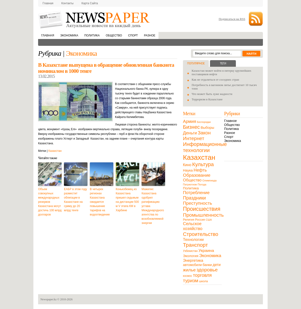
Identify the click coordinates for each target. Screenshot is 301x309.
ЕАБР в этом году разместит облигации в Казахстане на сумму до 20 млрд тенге (75, 200)
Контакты (67, 3)
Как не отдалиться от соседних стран (215, 79)
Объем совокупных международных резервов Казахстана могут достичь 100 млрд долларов (50, 202)
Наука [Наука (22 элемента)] (188, 170)
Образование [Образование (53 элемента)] (196, 175)
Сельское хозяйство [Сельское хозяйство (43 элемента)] (192, 226)
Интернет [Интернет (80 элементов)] (193, 138)
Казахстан (55, 151)
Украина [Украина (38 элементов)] (206, 250)
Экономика (69, 35)
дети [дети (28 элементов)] (217, 265)
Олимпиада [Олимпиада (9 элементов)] (209, 180)
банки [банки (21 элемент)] (207, 265)
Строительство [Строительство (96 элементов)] (200, 234)
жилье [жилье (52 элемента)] (189, 269)
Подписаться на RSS (232, 19)
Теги (223, 63)
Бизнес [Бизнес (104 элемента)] (191, 127)
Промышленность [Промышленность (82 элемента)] (203, 215)
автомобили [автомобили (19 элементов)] (192, 265)
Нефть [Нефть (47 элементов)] (200, 170)
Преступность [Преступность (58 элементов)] (197, 203)
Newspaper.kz (48, 299)
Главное (230, 121)
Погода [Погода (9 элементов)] (202, 184)
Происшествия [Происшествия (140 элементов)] (201, 209)
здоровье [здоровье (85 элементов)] (207, 269)
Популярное (196, 63)
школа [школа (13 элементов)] (203, 281)
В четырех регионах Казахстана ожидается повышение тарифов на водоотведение (100, 202)
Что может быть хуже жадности (212, 94)
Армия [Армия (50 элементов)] (189, 121)
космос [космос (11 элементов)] (187, 276)
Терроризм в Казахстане (207, 99)
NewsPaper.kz (94, 19)
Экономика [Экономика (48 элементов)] (210, 255)
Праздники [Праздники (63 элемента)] (194, 197)
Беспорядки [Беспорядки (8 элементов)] (204, 122)
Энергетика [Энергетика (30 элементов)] (193, 260)
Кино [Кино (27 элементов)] (187, 165)
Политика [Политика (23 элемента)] (191, 188)
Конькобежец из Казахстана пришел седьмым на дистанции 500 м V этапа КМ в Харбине (127, 200)
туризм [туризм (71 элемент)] (190, 280)
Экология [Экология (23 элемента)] (190, 256)
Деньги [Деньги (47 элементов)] (190, 132)
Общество (114, 35)
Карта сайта (90, 3)
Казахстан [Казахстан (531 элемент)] (199, 157)
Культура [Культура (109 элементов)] (203, 164)
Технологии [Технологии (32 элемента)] (193, 239)
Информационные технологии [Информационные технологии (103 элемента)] (205, 147)
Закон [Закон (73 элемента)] (204, 132)
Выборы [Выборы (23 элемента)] (207, 127)
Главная (48, 3)
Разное (149, 35)
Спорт (133, 35)
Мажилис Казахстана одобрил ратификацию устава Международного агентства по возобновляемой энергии (153, 206)
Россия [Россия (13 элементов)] (200, 219)
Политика (91, 35)
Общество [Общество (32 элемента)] (192, 180)
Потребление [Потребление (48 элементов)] (196, 192)
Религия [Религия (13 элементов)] (188, 219)
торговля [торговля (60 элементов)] (202, 275)
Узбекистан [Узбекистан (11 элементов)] (190, 251)
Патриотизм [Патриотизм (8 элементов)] (190, 184)
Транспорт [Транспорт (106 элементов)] (195, 245)
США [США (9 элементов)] (209, 219)
